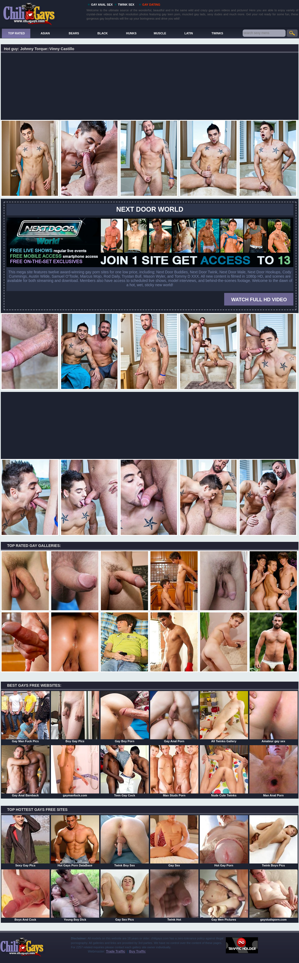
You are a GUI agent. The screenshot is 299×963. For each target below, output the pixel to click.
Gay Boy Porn (124, 717)
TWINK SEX (126, 4)
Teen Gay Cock (124, 771)
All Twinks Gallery (224, 717)
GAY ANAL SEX (102, 4)
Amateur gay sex (273, 717)
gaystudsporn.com (273, 895)
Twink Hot (174, 895)
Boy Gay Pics (75, 717)
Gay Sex (174, 841)
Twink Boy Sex (124, 841)
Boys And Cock (25, 895)
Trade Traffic (115, 951)
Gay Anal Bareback (25, 771)
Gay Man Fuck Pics (25, 717)
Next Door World (149, 209)
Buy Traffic (137, 951)
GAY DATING (151, 4)
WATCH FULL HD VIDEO (259, 299)
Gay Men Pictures (224, 895)
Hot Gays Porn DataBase (75, 841)
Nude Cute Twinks (224, 771)
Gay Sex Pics (124, 895)
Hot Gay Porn (224, 841)
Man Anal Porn (273, 771)
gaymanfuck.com (75, 771)
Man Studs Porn (174, 771)
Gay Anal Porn (174, 717)
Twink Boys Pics (273, 841)
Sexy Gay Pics (25, 841)
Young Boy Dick (75, 895)
